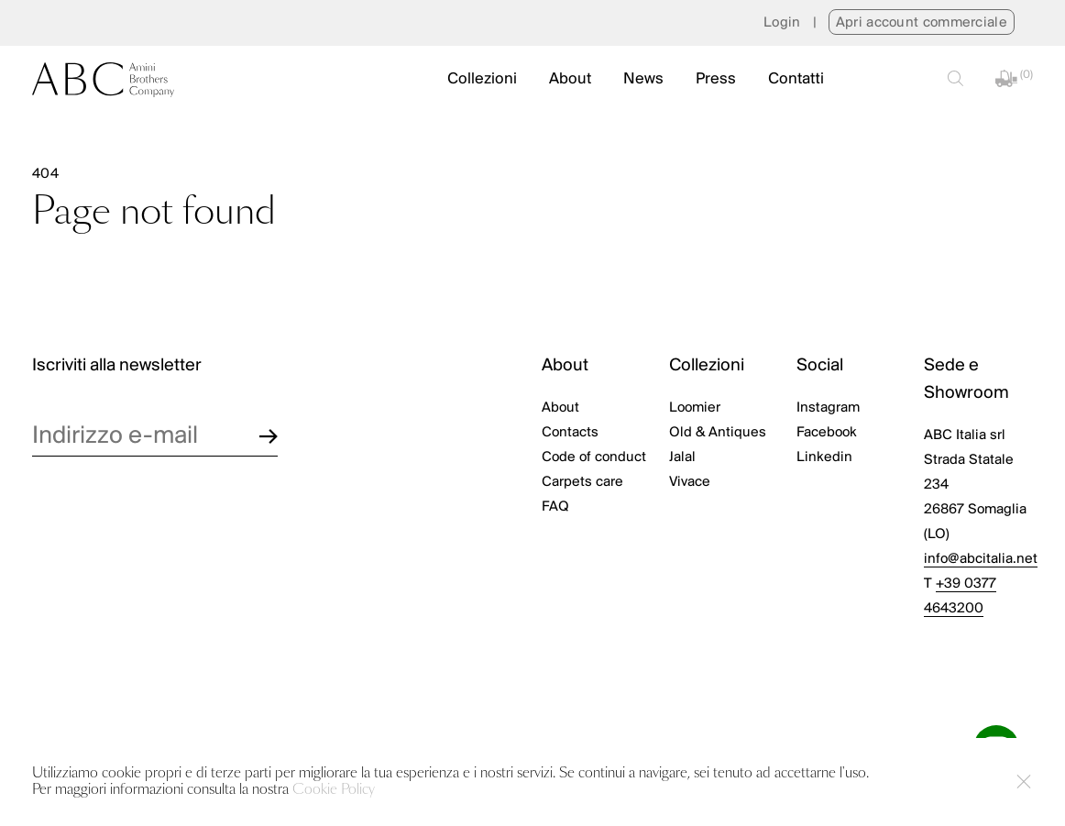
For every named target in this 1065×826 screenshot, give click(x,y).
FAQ (555, 507)
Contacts (570, 432)
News (643, 79)
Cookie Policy (333, 790)
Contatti (796, 79)
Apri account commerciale (921, 23)
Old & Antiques (717, 432)
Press (716, 79)
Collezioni (482, 79)
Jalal (682, 457)
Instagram (828, 408)
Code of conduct (594, 457)
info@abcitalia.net (981, 559)
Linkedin (824, 457)
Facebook (826, 432)
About (570, 79)
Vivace (689, 482)
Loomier (694, 408)
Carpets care (582, 482)
